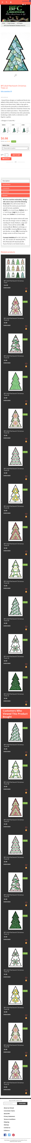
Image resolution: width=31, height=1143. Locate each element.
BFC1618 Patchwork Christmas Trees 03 (14, 394)
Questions (5, 192)
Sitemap (6, 1125)
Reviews (5, 195)
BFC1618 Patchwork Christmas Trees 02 (14, 357)
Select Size (5, 145)
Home (3, 23)
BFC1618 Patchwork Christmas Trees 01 (14, 319)
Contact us (7, 1128)
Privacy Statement (9, 1116)
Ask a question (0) (6, 91)
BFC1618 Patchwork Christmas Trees (14, 282)
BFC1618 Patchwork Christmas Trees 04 (14, 432)
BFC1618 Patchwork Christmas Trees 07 (14, 544)
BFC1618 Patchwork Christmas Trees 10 (14, 657)
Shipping (6, 1122)
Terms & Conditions (9, 1119)
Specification (6, 184)
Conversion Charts (9, 1111)
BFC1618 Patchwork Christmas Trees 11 (14, 695)
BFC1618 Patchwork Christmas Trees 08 (14, 582)
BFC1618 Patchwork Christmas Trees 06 (14, 507)
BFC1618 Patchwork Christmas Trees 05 (14, 469)
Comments (5, 188)
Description (6, 181)
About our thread (9, 1108)
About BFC (7, 1114)
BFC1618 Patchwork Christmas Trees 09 (14, 620)
